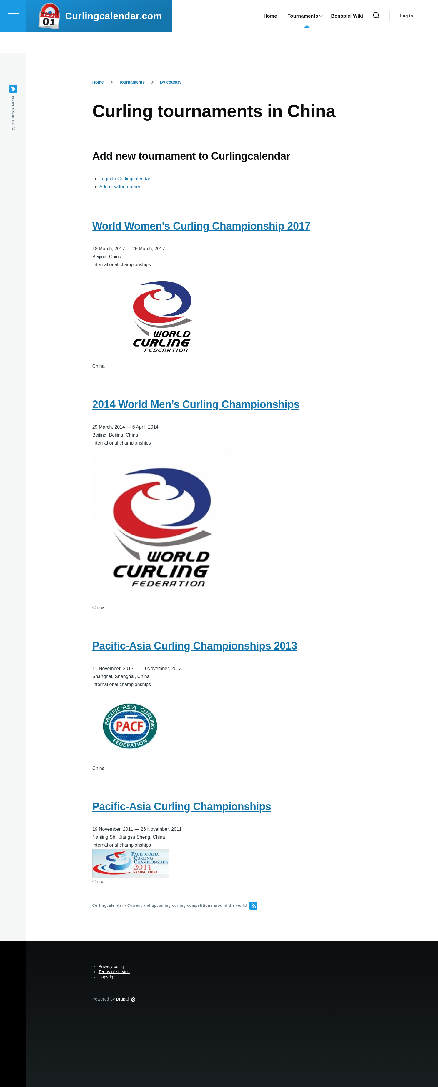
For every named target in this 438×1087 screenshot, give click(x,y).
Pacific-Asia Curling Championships (181, 807)
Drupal (122, 999)
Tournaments (132, 82)
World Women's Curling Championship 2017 (201, 226)
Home (98, 82)
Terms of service (114, 972)
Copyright (108, 977)
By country (170, 82)
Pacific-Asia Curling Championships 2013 (194, 646)
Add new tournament (121, 186)
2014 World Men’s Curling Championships (195, 405)
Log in (406, 37)
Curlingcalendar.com (113, 37)
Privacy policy (112, 966)
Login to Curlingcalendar (124, 179)
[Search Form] (376, 37)
